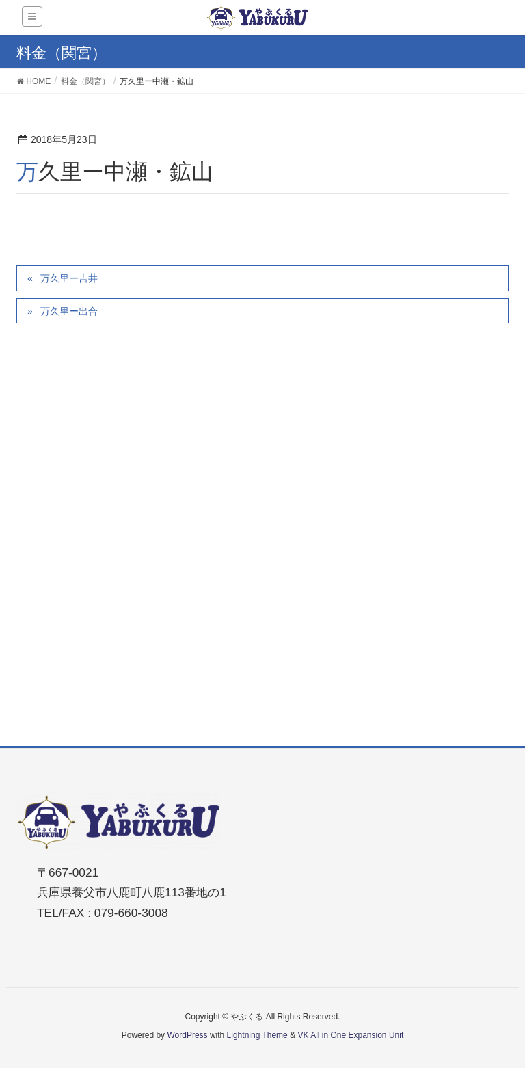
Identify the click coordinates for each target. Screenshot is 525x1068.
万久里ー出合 (69, 311)
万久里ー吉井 (69, 278)
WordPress (187, 1035)
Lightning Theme (257, 1035)
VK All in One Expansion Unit (350, 1035)
